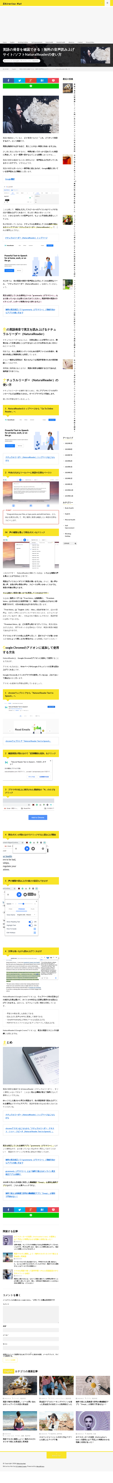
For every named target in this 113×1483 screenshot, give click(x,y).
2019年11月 (69, 499)
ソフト (30, 64)
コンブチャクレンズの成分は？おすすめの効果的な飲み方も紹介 (74, 250)
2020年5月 (69, 470)
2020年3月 (69, 476)
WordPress (41, 1478)
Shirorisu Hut (22, 1475)
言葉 (94, 1441)
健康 (22, 1443)
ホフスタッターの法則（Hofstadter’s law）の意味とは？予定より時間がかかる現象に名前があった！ (92, 1449)
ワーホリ (16, 1402)
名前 (5, 1330)
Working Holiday (24, 44)
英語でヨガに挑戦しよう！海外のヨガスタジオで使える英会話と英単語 (19, 1448)
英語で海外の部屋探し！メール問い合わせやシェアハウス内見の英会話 (19, 1407)
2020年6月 (69, 464)
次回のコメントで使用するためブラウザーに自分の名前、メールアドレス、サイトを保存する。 (30, 1359)
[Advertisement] (56, 24)
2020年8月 (69, 453)
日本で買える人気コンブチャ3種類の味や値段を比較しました (75, 187)
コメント (6, 1308)
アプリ (25, 64)
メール (5, 1339)
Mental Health (66, 44)
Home (5, 44)
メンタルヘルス (9, 1443)
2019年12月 (69, 493)
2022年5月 (69, 447)
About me (78, 44)
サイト (5, 1348)
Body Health (53, 44)
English (12, 44)
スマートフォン (60, 1402)
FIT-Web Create (21, 1478)
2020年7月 (69, 459)
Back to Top (56, 1467)
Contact (88, 44)
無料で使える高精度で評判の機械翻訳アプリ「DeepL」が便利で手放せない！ (92, 1409)
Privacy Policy (98, 44)
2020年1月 (69, 487)
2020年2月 (69, 482)
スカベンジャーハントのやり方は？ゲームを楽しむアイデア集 (55, 1446)
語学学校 (59, 1441)
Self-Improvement (39, 44)
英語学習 (35, 64)
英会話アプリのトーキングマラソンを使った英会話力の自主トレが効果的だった (55, 1409)
